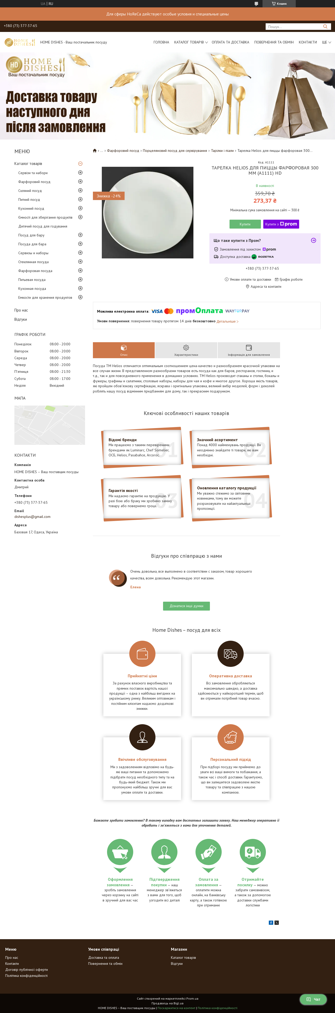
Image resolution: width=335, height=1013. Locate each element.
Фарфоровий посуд (34, 181)
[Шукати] (325, 26)
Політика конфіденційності (26, 975)
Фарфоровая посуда (35, 270)
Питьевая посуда (32, 279)
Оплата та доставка (230, 42)
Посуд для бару (31, 235)
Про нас (21, 310)
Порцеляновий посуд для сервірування (175, 150)
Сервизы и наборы (33, 253)
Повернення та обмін (274, 42)
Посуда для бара (32, 244)
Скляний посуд (30, 190)
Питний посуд (29, 199)
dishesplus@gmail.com (32, 516)
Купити (245, 224)
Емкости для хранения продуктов (45, 297)
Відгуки (20, 319)
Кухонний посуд (31, 208)
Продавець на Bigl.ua (167, 1003)
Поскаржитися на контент (176, 1008)
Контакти (308, 42)
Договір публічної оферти (26, 969)
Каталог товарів (189, 42)
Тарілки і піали (222, 150)
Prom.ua (192, 998)
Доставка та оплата (103, 957)
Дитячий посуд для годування (42, 226)
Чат (313, 999)
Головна (161, 42)
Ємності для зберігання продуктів (45, 217)
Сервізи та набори (33, 172)
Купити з (281, 224)
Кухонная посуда (32, 288)
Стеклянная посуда (33, 261)
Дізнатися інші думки (186, 606)
